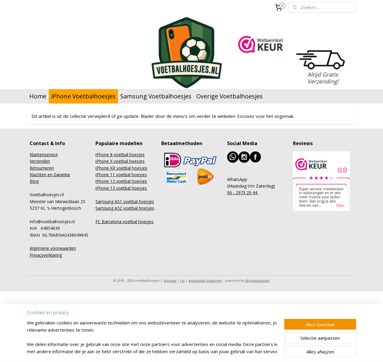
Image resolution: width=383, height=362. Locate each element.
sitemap (169, 280)
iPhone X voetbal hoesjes (120, 161)
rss (182, 280)
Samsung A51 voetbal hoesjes (124, 201)
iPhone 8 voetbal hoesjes (120, 154)
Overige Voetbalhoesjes (229, 96)
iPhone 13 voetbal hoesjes (121, 188)
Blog (34, 181)
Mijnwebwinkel (257, 280)
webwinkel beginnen (205, 280)
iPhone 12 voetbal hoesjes (121, 181)
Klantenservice (44, 154)
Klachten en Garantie (50, 174)
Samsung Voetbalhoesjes (156, 96)
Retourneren (42, 168)
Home (37, 96)
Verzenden (40, 161)
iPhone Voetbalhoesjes (83, 96)
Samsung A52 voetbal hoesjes (124, 208)
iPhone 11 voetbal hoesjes (121, 174)
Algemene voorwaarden (53, 248)
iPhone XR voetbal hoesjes (121, 168)
